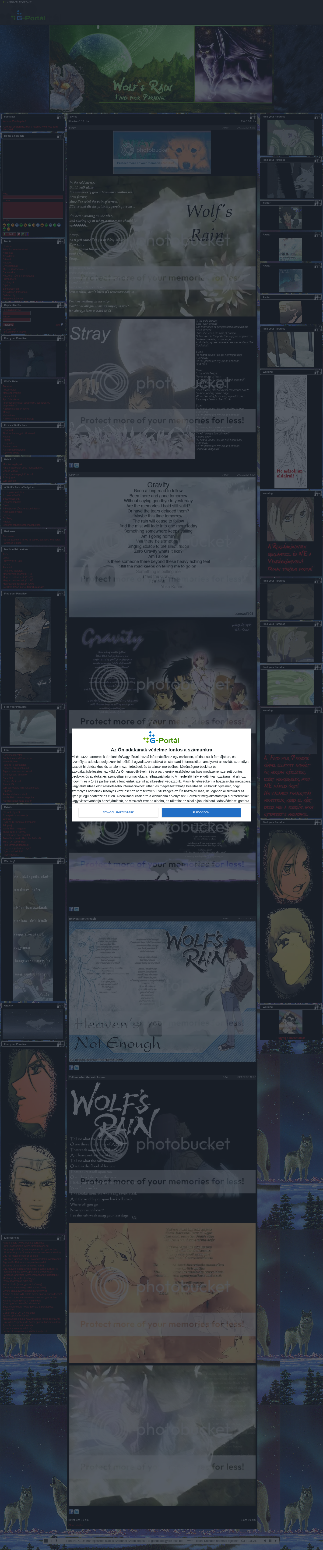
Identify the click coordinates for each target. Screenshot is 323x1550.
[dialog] (161, 775)
